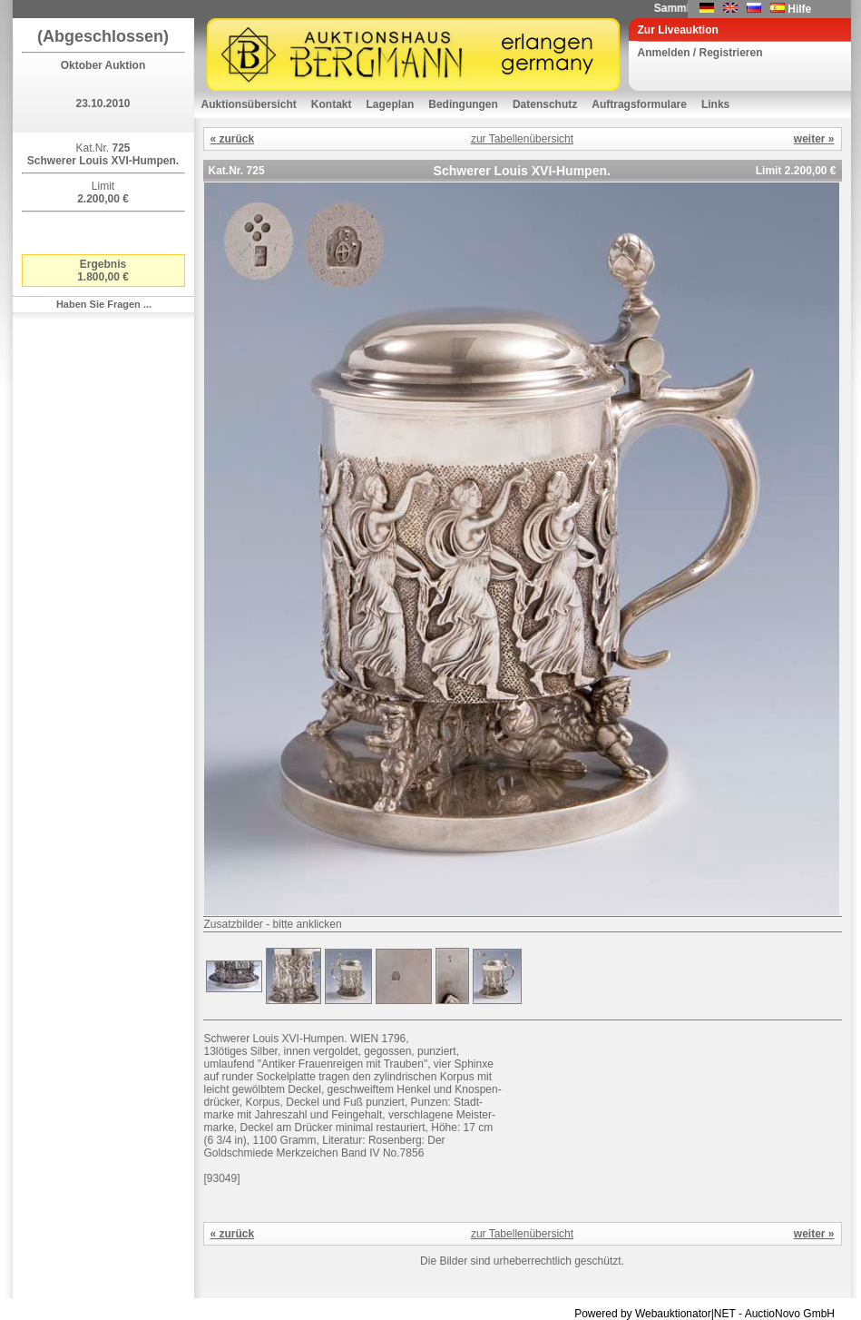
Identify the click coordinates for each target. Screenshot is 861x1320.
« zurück (232, 139)
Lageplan (391, 104)
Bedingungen (463, 104)
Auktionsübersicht (249, 104)
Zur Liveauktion (678, 30)
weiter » (814, 139)
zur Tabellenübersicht (522, 139)
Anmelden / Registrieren (700, 52)
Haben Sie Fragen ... (104, 304)
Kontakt (331, 104)
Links (715, 104)
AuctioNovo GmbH (790, 1313)
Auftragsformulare (639, 104)
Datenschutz (545, 104)
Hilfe (799, 9)
